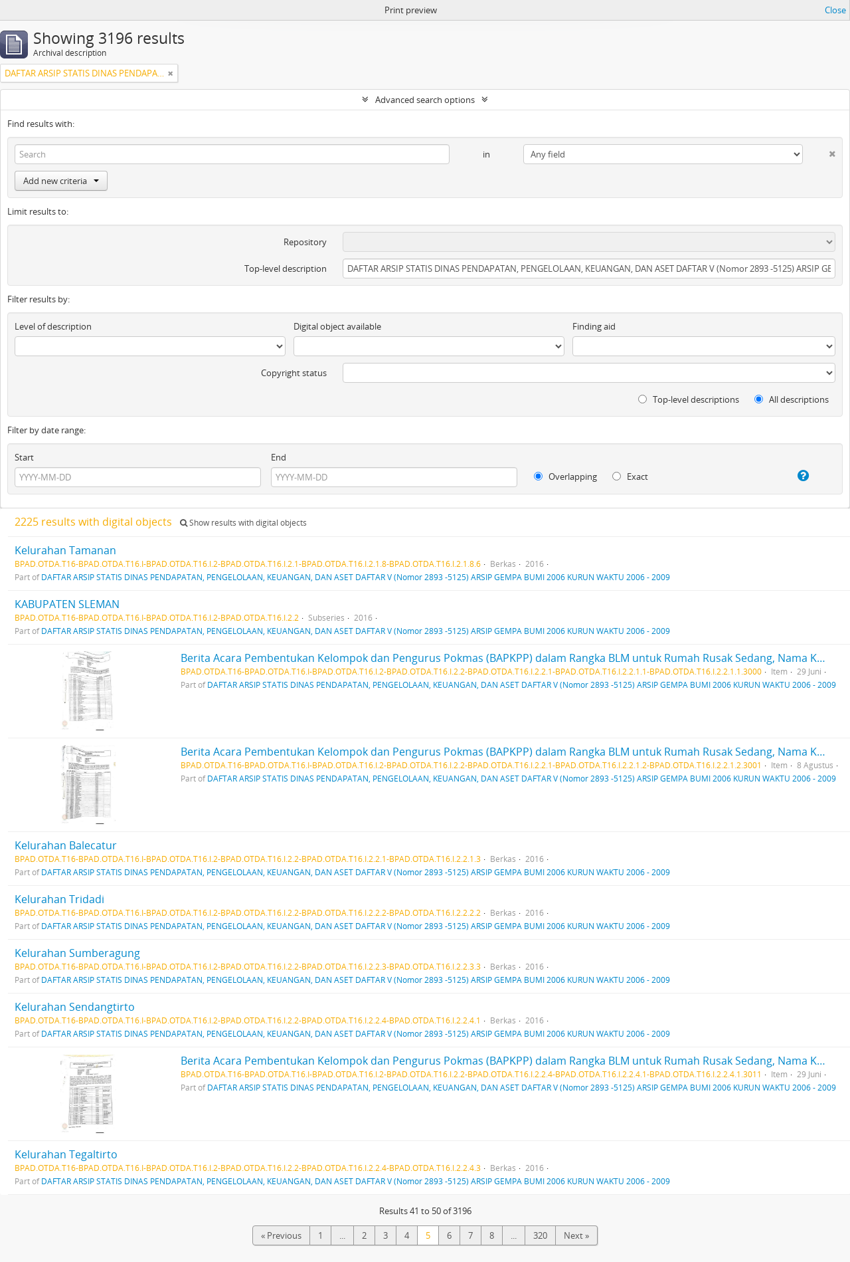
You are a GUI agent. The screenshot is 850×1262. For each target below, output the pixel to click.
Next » (576, 1235)
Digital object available (337, 326)
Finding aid (594, 326)
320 (540, 1235)
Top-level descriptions (688, 399)
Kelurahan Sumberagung (77, 953)
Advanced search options (425, 100)
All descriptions (791, 399)
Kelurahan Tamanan (65, 550)
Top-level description (285, 268)
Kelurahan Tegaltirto (66, 1154)
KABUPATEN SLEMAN (67, 604)
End (278, 457)
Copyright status (294, 373)
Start (24, 457)
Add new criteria (61, 181)
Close (835, 10)
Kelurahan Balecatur (66, 845)
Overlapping (565, 476)
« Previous (281, 1235)
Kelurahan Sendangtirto (75, 1006)
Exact (630, 476)
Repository (305, 242)
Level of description (53, 326)
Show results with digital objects (243, 522)
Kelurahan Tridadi (59, 899)
